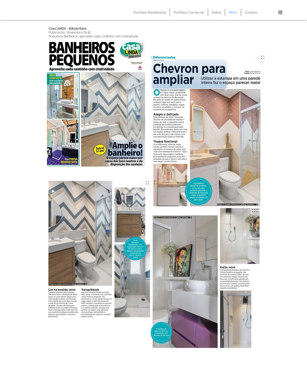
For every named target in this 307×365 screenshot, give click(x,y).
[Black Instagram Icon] (280, 12)
